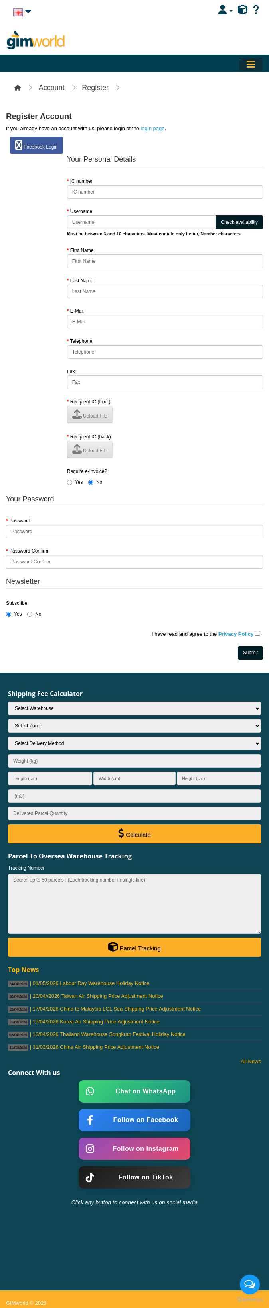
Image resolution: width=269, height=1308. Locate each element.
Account (52, 88)
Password (19, 521)
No (95, 482)
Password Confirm (28, 551)
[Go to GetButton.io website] (250, 1299)
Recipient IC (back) (90, 437)
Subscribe (16, 603)
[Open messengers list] (250, 1284)
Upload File (89, 414)
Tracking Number (26, 868)
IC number (81, 181)
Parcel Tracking (134, 947)
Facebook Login (36, 145)
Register (95, 88)
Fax (71, 371)
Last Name (81, 280)
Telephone (81, 341)
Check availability (239, 222)
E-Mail (77, 311)
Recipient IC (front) (90, 402)
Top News (23, 969)
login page (153, 128)
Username (81, 211)
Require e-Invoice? (87, 471)
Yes (75, 482)
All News (251, 1061)
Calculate (134, 833)
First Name (82, 250)
